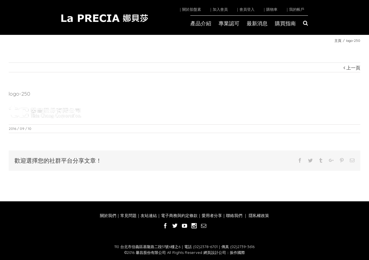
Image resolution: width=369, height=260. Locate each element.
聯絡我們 (234, 215)
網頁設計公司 (214, 252)
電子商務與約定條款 (179, 215)
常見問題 (128, 215)
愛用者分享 (212, 215)
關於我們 (108, 215)
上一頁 (353, 68)
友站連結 (149, 215)
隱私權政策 (258, 215)
